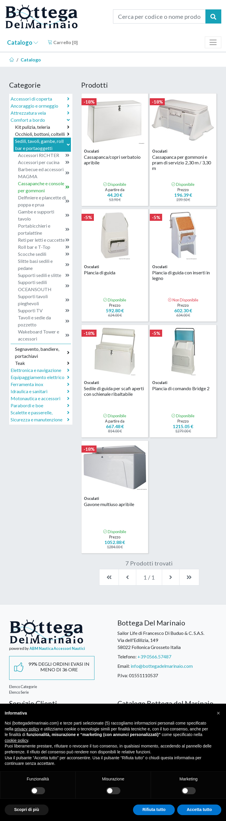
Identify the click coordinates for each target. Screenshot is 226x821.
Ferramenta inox (40, 384)
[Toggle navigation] (213, 42)
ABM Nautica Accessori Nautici (57, 648)
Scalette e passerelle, (40, 412)
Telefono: (127, 656)
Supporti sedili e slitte (43, 275)
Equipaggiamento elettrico (40, 377)
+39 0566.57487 (154, 656)
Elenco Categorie (23, 686)
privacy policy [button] (26, 729)
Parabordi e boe (40, 405)
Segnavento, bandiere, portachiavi (42, 352)
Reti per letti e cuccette (43, 239)
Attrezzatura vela (40, 112)
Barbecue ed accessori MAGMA (43, 172)
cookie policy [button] (16, 740)
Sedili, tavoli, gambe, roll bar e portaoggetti (43, 144)
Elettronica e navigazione (40, 370)
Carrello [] (63, 42)
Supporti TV (43, 310)
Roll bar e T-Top (43, 247)
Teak (42, 363)
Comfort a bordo (41, 120)
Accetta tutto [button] (199, 809)
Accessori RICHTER (43, 155)
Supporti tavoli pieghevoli (43, 299)
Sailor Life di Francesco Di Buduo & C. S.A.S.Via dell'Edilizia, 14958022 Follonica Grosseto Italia (160, 640)
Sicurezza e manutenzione (40, 419)
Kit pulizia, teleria (42, 127)
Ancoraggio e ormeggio (40, 105)
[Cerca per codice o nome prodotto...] (159, 16)
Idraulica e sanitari (40, 391)
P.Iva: (122, 675)
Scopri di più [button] (26, 809)
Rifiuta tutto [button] (154, 809)
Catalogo (22, 42)
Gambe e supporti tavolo (43, 215)
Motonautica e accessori (40, 398)
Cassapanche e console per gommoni (43, 187)
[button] (218, 713)
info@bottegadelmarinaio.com (162, 666)
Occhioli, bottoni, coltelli (42, 134)
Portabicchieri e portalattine (43, 229)
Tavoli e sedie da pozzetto (43, 321)
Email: (123, 666)
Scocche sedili (43, 254)
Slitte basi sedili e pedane (43, 264)
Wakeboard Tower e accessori (43, 335)
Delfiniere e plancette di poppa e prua (43, 201)
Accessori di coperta (40, 98)
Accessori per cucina (43, 162)
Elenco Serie (19, 692)
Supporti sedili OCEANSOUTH (43, 285)
